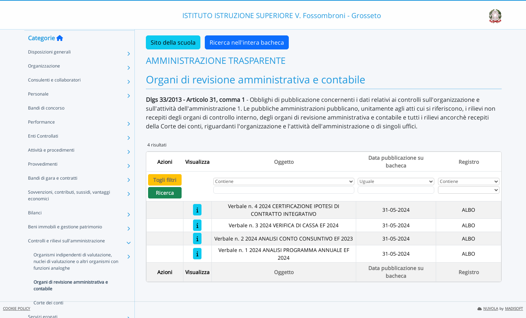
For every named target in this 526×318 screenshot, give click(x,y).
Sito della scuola (173, 42)
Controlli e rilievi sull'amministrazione (66, 255)
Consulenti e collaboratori (54, 94)
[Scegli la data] (396, 190)
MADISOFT (514, 308)
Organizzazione (44, 80)
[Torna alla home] (59, 52)
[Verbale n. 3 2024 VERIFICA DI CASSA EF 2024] (197, 225)
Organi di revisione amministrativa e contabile (71, 299)
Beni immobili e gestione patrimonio (65, 241)
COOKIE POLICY (16, 308)
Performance (41, 136)
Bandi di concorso (46, 122)
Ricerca (165, 192)
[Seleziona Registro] (468, 190)
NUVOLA (487, 308)
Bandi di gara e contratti (52, 192)
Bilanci (35, 227)
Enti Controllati (43, 150)
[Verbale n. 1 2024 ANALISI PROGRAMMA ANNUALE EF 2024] (197, 253)
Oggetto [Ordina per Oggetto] (284, 161)
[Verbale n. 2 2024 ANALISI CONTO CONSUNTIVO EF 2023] (197, 238)
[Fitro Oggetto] (283, 190)
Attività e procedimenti (51, 164)
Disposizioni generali (49, 66)
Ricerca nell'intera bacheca (247, 42)
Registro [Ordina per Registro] (469, 161)
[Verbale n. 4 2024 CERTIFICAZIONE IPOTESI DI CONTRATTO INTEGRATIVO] (197, 209)
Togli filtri (164, 179)
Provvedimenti (42, 178)
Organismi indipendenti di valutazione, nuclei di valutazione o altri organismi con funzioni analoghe (76, 275)
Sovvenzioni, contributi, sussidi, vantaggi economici (69, 209)
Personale (38, 108)
